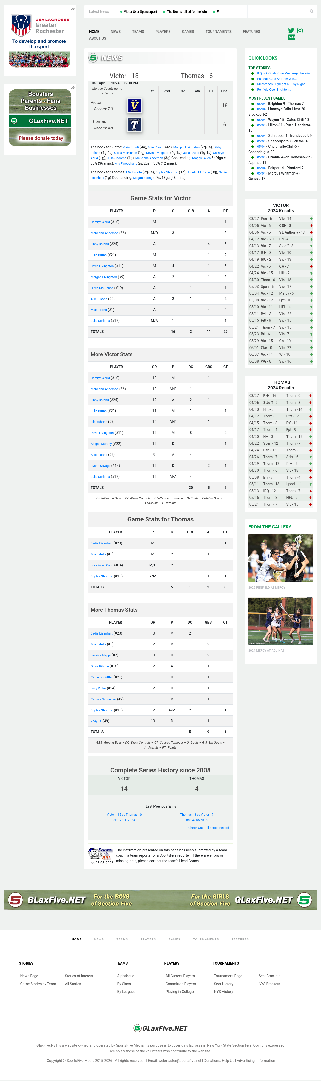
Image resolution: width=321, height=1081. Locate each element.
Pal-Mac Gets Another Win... (279, 85)
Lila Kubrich (100, 423)
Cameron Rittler (103, 678)
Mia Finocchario (151, 165)
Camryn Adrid (101, 159)
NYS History (223, 993)
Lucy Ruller (99, 689)
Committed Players (181, 985)
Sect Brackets (269, 977)
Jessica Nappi (102, 656)
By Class (124, 985)
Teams (138, 32)
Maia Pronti (132, 148)
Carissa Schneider (105, 700)
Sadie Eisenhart (103, 179)
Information (265, 1062)
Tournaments (219, 32)
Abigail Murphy (102, 445)
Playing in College (180, 993)
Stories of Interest (79, 977)
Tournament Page (228, 977)
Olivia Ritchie (101, 667)
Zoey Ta (97, 722)
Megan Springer (156, 179)
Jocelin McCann (204, 173)
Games (188, 32)
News (116, 32)
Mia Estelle (135, 173)
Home (94, 32)
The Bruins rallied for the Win (208, 12)
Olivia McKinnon (128, 154)
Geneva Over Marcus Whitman (114, 12)
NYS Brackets (269, 985)
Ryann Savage (102, 467)
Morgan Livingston (192, 148)
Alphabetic (125, 977)
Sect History (224, 985)
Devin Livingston (163, 154)
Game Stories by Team (38, 985)
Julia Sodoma (132, 159)
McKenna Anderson (167, 159)
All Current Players (180, 977)
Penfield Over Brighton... (276, 101)
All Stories (73, 985)
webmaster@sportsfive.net (180, 1062)
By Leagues (126, 993)
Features (251, 32)
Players (163, 32)
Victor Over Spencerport (162, 12)
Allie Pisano (159, 148)
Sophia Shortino (170, 173)
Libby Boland (101, 245)
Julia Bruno (199, 154)
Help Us (228, 1062)
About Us (97, 39)
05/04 (261, 116)
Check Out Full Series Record (206, 829)
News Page (29, 977)
